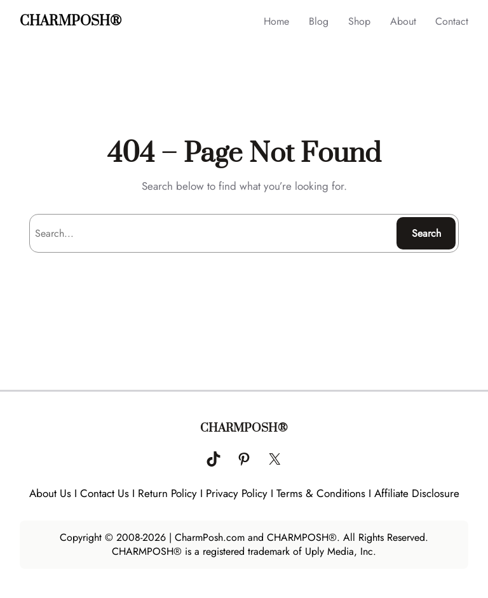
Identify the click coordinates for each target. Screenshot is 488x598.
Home (276, 21)
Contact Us (104, 493)
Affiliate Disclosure (416, 493)
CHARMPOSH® (70, 21)
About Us (50, 493)
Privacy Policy (237, 493)
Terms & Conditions (320, 493)
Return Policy (167, 493)
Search (426, 233)
